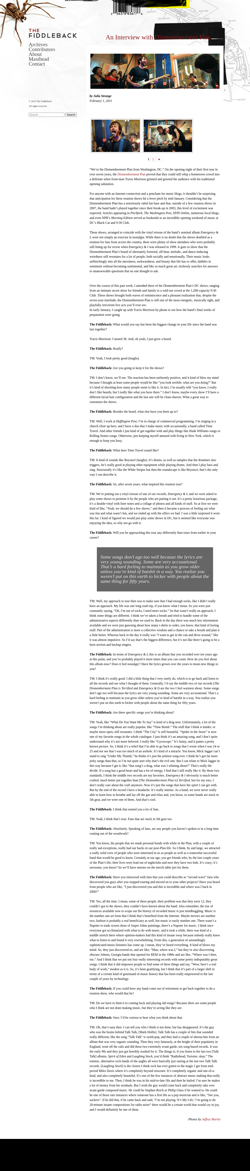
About (35, 54)
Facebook (37, 79)
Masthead (39, 59)
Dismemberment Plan (131, 174)
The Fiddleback (53, 33)
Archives (38, 44)
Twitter (31, 79)
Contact (37, 64)
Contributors (42, 49)
